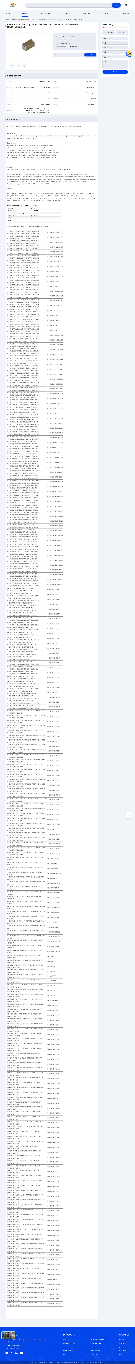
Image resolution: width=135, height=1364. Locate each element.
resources (86, 13)
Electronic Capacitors (23, 19)
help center (122, 1354)
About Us (67, 13)
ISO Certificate (123, 1343)
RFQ (90, 54)
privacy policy (122, 1350)
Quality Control (123, 1347)
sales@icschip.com (14, 1345)
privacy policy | (35, 1362)
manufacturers (46, 13)
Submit (115, 72)
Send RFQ (106, 13)
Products (25, 13)
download (126, 13)
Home (8, 13)
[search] (116, 5)
